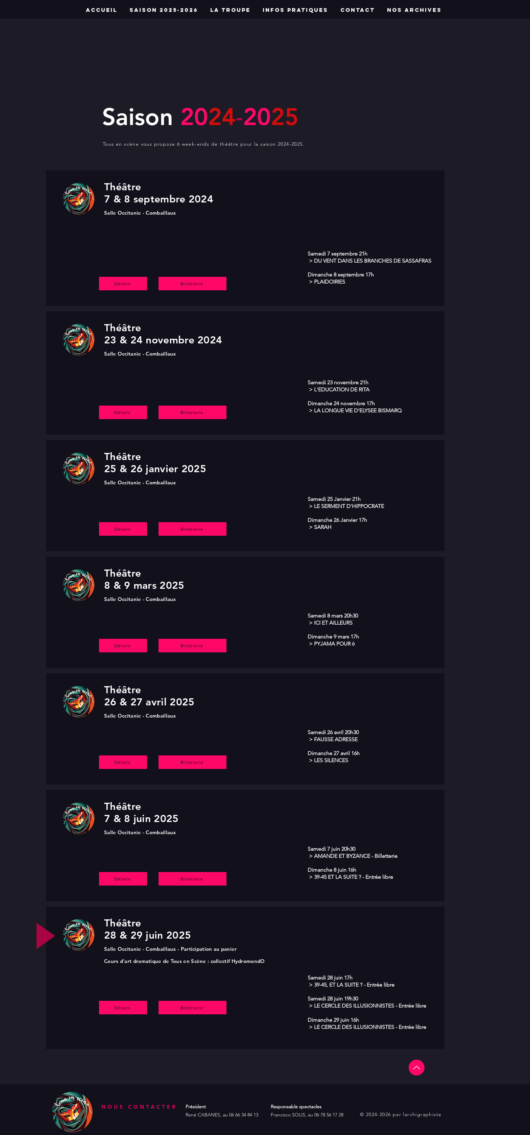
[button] (414, 10)
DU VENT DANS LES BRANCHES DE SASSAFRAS (372, 261)
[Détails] (123, 283)
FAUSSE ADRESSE (336, 739)
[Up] (417, 1068)
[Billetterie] (192, 283)
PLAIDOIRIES (329, 282)
